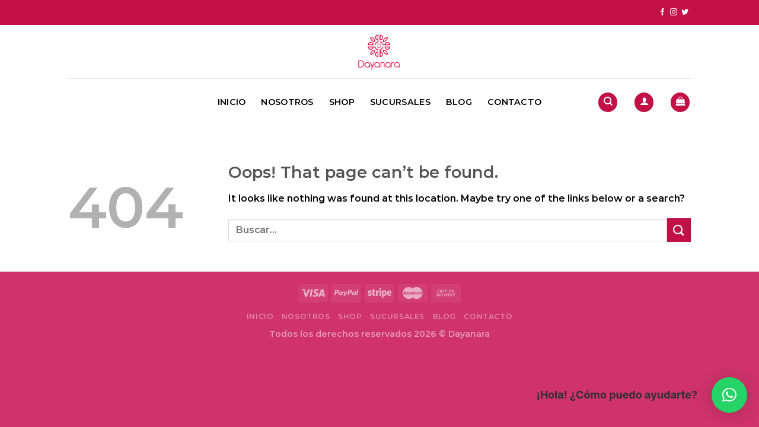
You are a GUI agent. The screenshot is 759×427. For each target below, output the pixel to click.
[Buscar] (607, 102)
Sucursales (400, 102)
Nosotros (287, 102)
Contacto (514, 102)
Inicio (232, 102)
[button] (729, 395)
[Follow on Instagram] (673, 12)
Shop (342, 102)
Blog (459, 102)
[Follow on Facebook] (662, 12)
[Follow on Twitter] (684, 12)
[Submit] (679, 229)
